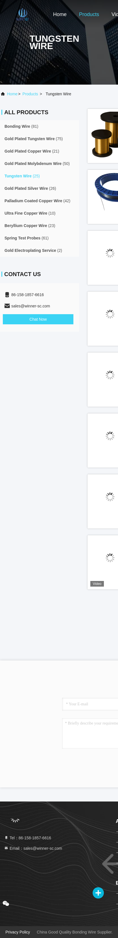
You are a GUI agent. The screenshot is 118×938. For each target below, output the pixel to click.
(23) (30, 225)
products (30, 94)
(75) (34, 138)
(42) (37, 201)
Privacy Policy (17, 932)
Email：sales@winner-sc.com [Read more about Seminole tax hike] (33, 848)
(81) (21, 126)
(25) (22, 176)
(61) (27, 238)
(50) (37, 163)
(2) (33, 250)
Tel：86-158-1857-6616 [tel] (27, 838)
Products (89, 14)
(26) (30, 188)
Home (60, 14)
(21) (32, 151)
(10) (30, 213)
